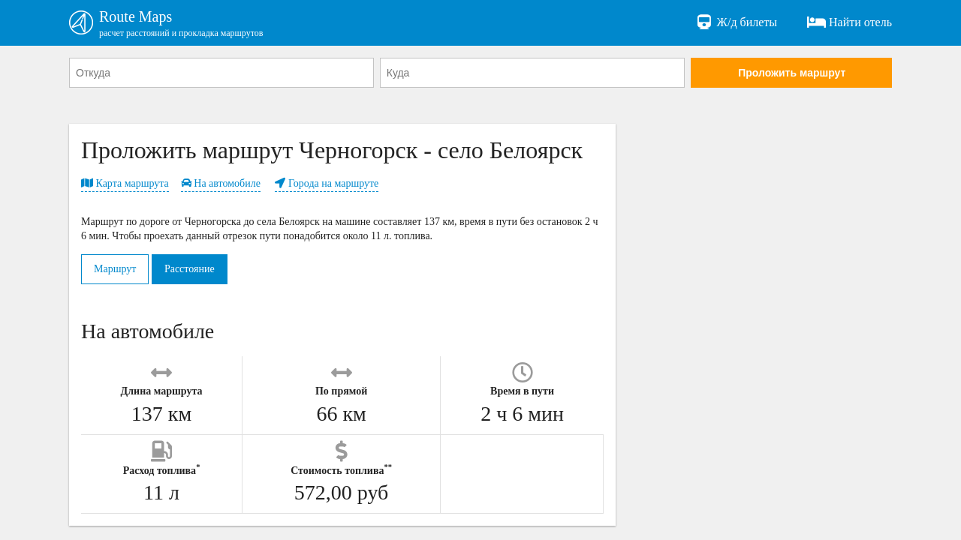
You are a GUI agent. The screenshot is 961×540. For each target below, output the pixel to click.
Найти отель (849, 22)
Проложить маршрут (791, 73)
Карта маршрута (125, 183)
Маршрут (115, 268)
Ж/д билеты (736, 22)
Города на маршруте (326, 183)
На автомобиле (221, 183)
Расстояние (189, 268)
